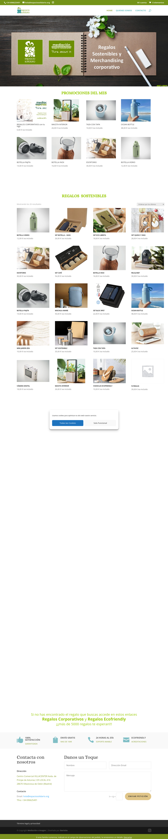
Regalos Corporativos (63, 719)
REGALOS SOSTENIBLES (84, 190)
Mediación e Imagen (37, 830)
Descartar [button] (128, 837)
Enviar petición (138, 796)
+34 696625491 (13, 2)
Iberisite (64, 830)
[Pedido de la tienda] (150, 204)
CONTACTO (140, 10)
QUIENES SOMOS (124, 10)
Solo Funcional (100, 423)
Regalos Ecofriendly (107, 719)
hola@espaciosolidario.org (32, 796)
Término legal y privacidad (28, 823)
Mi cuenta (142, 3)
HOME (109, 10)
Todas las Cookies (68, 423)
